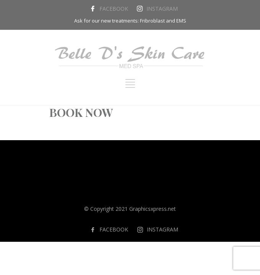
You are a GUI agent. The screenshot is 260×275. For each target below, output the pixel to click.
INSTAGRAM (162, 8)
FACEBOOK (113, 8)
